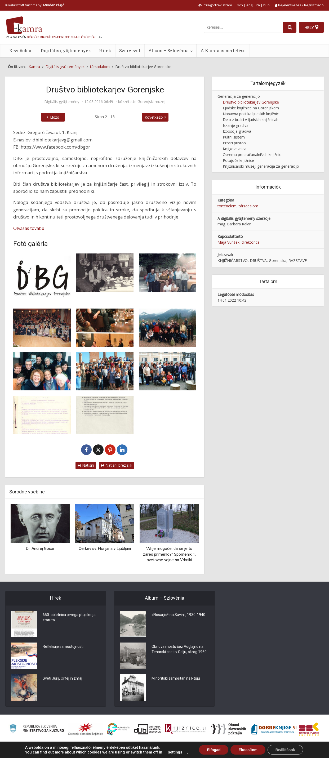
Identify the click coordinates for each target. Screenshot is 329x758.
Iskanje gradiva (235, 125)
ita (258, 5)
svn (240, 5)
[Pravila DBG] (42, 415)
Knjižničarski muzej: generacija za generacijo (261, 166)
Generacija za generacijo (238, 96)
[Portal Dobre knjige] (273, 729)
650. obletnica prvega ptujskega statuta (69, 617)
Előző (54, 117)
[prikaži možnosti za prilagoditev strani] (215, 5)
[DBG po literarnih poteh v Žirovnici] (42, 371)
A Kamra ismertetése (223, 50)
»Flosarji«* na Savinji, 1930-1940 (178, 615)
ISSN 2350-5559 (312, 750)
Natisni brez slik (116, 465)
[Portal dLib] (147, 729)
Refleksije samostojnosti (63, 646)
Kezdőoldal (21, 50)
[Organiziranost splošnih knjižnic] (85, 729)
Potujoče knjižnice (238, 160)
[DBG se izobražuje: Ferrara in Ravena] (105, 371)
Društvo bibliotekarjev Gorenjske (251, 102)
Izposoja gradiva (237, 131)
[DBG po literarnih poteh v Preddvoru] (167, 328)
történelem (227, 205)
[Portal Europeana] (118, 729)
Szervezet (129, 50)
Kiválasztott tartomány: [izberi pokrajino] (34, 5)
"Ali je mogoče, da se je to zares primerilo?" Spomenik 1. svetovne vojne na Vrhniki (169, 554)
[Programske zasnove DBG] (105, 415)
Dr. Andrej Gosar (40, 548)
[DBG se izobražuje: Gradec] (167, 371)
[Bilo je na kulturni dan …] (105, 272)
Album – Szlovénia (168, 50)
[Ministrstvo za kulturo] (36, 729)
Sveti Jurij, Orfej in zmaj (62, 678)
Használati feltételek (280, 750)
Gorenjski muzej (151, 101)
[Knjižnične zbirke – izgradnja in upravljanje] (42, 328)
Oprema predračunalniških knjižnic (252, 154)
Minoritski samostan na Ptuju (176, 678)
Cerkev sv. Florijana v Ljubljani (105, 548)
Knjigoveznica (234, 148)
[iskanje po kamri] (243, 27)
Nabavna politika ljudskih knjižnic (251, 113)
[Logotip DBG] (42, 278)
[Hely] (311, 27)
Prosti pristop (234, 142)
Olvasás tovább (28, 228)
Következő (154, 117)
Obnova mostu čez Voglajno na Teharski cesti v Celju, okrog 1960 (179, 649)
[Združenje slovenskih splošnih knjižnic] (185, 729)
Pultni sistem (234, 137)
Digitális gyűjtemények (66, 50)
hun (266, 5)
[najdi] (289, 27)
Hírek (105, 50)
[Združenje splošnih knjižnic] (309, 729)
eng (249, 5)
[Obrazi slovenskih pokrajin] (228, 729)
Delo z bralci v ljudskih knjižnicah (250, 119)
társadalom (248, 205)
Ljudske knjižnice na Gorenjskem (251, 107)
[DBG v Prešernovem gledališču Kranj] (105, 328)
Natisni (86, 465)
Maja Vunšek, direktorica (238, 242)
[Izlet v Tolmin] (167, 272)
